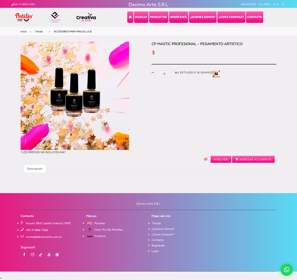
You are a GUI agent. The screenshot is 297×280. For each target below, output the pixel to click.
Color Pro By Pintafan (104, 229)
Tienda (39, 31)
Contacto (158, 240)
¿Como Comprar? (163, 234)
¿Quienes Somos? (163, 228)
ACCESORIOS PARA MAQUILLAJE (73, 31)
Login (264, 4)
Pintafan (95, 223)
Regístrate (248, 4)
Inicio (24, 31)
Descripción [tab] (34, 168)
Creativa (95, 236)
